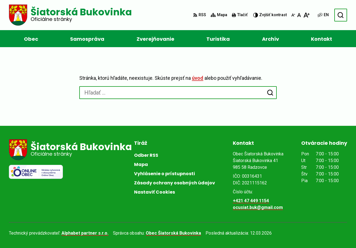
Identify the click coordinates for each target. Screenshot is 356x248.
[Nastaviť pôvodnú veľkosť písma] (299, 15)
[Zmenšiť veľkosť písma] (293, 15)
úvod (197, 78)
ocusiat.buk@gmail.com (258, 207)
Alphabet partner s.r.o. (84, 233)
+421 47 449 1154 (251, 200)
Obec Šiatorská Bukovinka (173, 233)
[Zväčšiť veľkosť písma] (306, 15)
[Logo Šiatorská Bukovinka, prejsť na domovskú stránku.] (70, 15)
